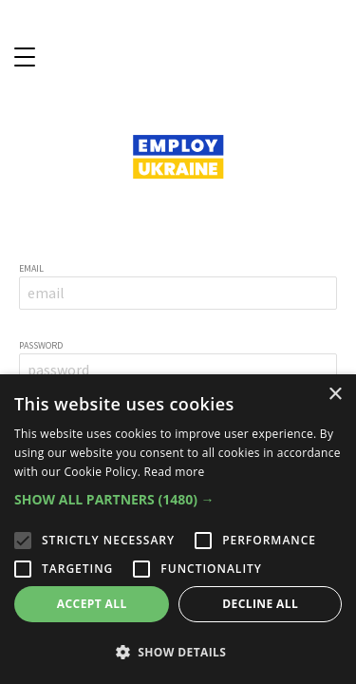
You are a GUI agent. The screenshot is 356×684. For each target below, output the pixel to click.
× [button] (335, 395)
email (31, 268)
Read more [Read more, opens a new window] (174, 472)
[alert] (178, 529)
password (41, 345)
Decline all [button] (260, 604)
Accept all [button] (92, 604)
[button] (178, 499)
